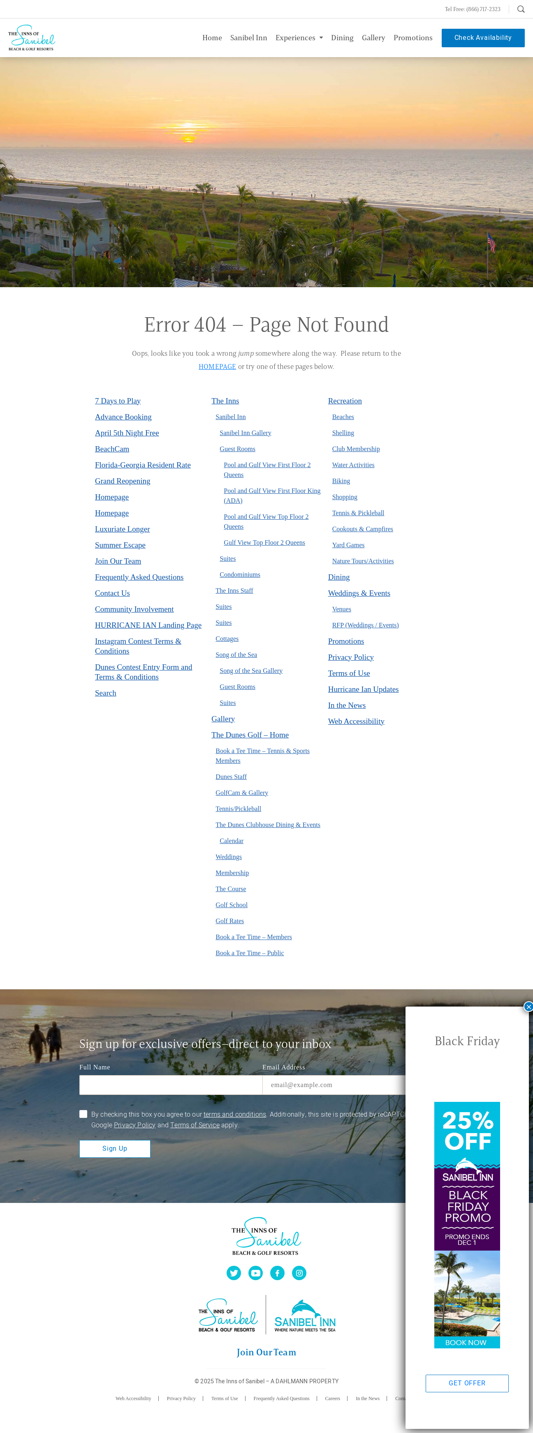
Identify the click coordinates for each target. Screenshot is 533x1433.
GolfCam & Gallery (242, 792)
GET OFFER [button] (467, 1383)
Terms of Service (195, 1125)
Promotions (346, 641)
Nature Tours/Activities (363, 561)
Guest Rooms (237, 448)
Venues (341, 609)
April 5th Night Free (127, 433)
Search (105, 693)
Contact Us (112, 593)
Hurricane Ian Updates (363, 689)
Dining (339, 577)
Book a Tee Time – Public (250, 952)
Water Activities (353, 464)
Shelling (343, 432)
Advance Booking (123, 416)
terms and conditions (235, 1115)
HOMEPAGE (217, 366)
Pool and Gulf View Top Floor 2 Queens (266, 521)
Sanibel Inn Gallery (245, 432)
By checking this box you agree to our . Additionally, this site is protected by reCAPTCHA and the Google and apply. (264, 1120)
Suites (228, 558)
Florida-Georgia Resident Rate (143, 465)
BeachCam (112, 449)
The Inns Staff (234, 590)
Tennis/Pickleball (238, 808)
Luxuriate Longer (122, 529)
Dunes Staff (231, 776)
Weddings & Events (359, 593)
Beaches (343, 416)
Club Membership (356, 448)
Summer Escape (120, 545)
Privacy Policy (351, 657)
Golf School (232, 904)
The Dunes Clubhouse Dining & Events (268, 824)
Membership (232, 872)
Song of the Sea (236, 654)
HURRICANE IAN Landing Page (148, 625)
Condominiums (240, 574)
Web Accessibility (356, 721)
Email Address (283, 1067)
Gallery (223, 718)
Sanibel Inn (231, 416)
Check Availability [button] (483, 38)
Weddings (229, 856)
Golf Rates (230, 920)
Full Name (94, 1067)
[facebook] (277, 1273)
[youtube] (255, 1273)
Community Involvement (134, 609)
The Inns (225, 400)
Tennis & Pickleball (358, 512)
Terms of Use (349, 673)
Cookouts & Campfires (362, 528)
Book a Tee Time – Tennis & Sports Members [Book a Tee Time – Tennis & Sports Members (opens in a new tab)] (263, 755)
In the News (347, 705)
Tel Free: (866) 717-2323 (473, 9)
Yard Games (348, 544)
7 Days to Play (118, 400)
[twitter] (234, 1273)
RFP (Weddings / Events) (365, 625)
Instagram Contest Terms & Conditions (138, 646)
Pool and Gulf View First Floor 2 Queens (267, 469)
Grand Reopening (123, 481)
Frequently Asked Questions (139, 577)
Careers (333, 1398)
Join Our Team (118, 561)
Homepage (112, 497)
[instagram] (299, 1273)
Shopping (344, 496)
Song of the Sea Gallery (251, 670)
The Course (231, 888)
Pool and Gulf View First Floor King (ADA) (272, 495)
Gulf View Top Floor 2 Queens (264, 542)
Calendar (231, 840)
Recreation (345, 400)
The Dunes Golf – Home (250, 734)
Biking (341, 480)
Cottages (227, 638)
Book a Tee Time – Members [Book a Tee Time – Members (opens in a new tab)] (254, 936)
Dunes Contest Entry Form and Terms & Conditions (143, 672)
